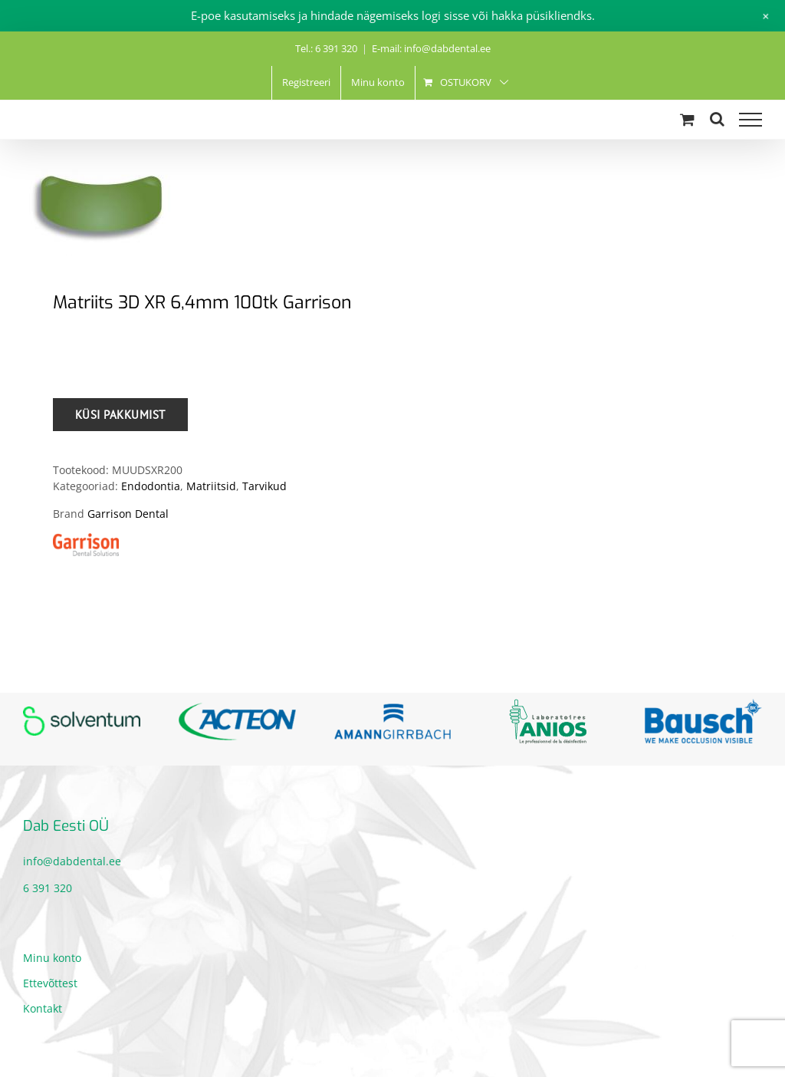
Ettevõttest (50, 983)
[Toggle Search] (717, 119)
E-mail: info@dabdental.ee (431, 48)
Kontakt (42, 1008)
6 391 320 (47, 888)
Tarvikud (264, 486)
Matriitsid (211, 486)
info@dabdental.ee (72, 861)
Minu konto (52, 957)
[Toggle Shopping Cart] (687, 119)
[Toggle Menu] (750, 120)
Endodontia (150, 486)
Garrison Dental (128, 513)
